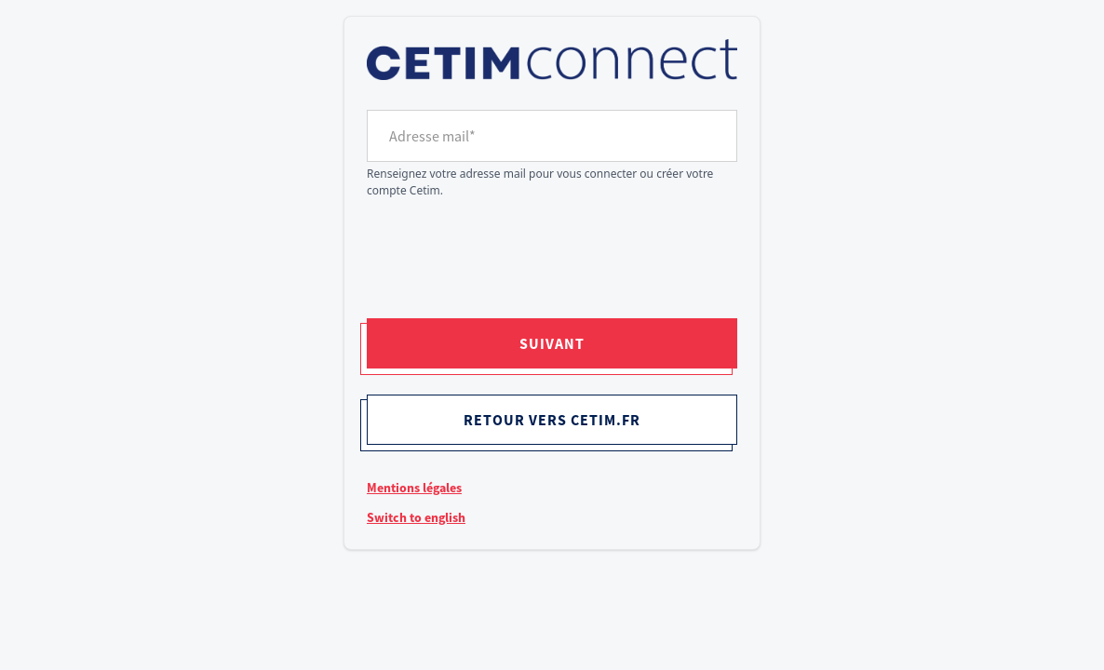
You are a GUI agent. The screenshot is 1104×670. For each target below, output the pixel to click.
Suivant (552, 343)
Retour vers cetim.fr (552, 419)
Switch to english (416, 517)
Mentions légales (414, 487)
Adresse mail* (432, 136)
